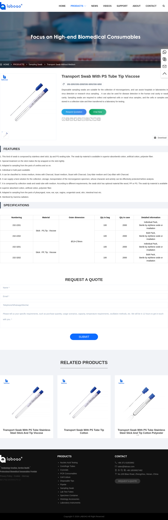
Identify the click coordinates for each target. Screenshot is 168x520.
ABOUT (137, 6)
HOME (62, 6)
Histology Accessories (69, 499)
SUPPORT (122, 6)
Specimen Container (69, 495)
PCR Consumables (68, 473)
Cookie (17, 476)
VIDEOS (107, 6)
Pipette (63, 484)
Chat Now (97, 112)
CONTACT (151, 6)
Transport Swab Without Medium (61, 64)
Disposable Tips (67, 481)
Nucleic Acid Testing (69, 462)
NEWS (94, 6)
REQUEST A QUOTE (127, 481)
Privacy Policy (6, 476)
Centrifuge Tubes (67, 466)
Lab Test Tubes (67, 492)
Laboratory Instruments (70, 503)
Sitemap (25, 476)
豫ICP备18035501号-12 (10, 480)
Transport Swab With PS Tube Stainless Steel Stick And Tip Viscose (26, 431)
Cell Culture (65, 477)
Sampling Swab (35, 64)
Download (160, 137)
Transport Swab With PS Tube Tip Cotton (84, 431)
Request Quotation (74, 112)
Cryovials (64, 470)
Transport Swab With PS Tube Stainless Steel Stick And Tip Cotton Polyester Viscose (141, 433)
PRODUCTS (78, 6)
